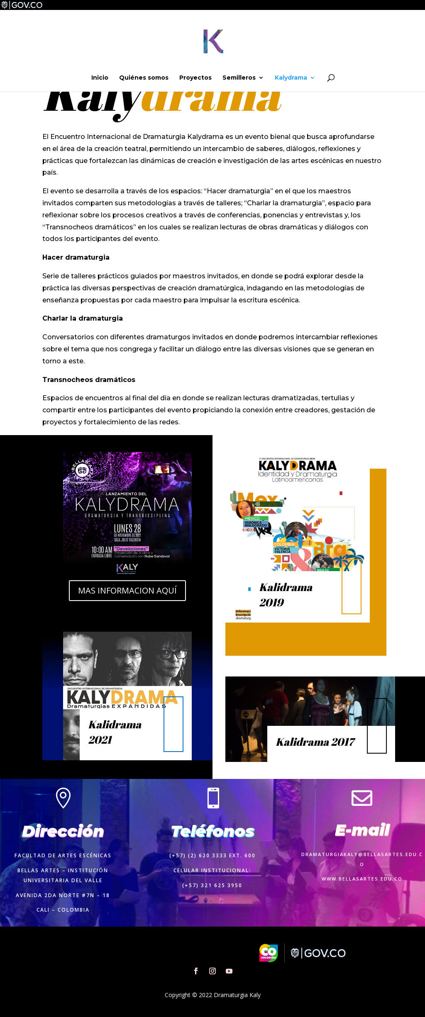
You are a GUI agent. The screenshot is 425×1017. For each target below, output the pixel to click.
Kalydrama (291, 78)
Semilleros (239, 78)
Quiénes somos (144, 78)
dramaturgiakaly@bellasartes (352, 854)
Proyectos (195, 78)
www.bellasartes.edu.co (362, 879)
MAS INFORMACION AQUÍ (127, 590)
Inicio (99, 78)
